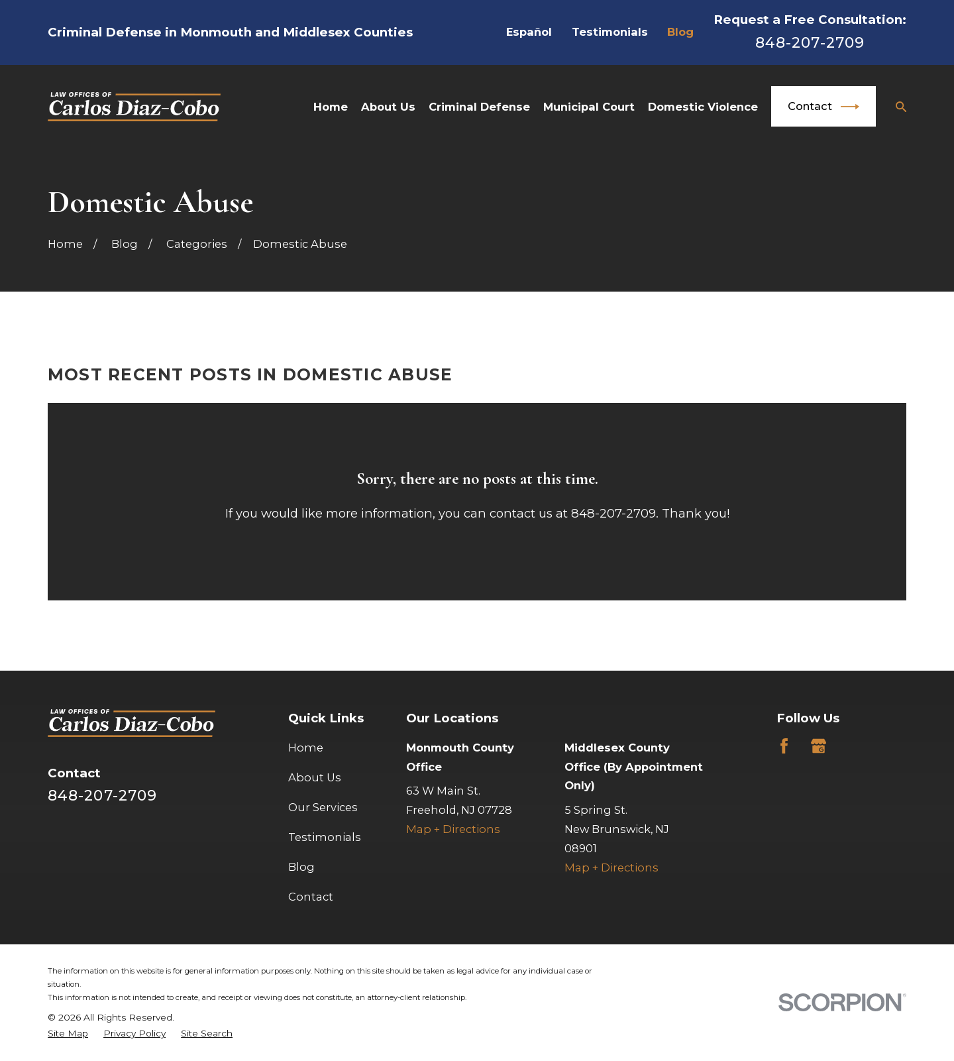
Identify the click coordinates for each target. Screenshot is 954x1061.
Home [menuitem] (330, 106)
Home (305, 747)
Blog (680, 31)
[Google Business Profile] (818, 746)
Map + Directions (453, 829)
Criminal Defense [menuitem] (479, 106)
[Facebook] (784, 746)
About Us (314, 777)
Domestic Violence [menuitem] (703, 106)
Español (529, 31)
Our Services (323, 807)
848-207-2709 (810, 43)
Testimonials (610, 31)
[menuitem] (68, 1033)
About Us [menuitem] (388, 106)
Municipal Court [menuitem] (589, 106)
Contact (823, 106)
